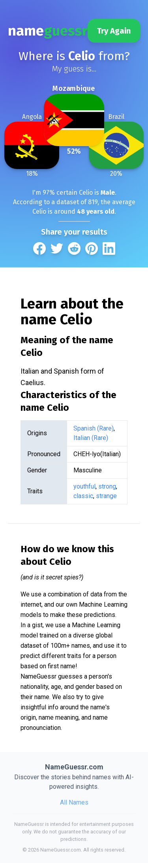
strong (107, 486)
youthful (84, 486)
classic (83, 496)
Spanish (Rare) (93, 428)
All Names (74, 802)
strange (106, 496)
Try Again (114, 31)
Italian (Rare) (90, 438)
